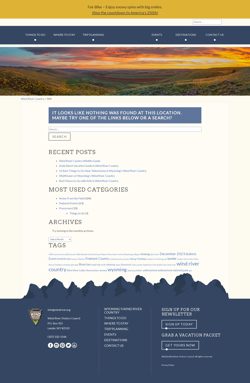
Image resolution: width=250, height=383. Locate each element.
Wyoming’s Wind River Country (123, 310)
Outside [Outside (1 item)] (66, 265)
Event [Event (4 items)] (53, 258)
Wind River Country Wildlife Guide (79, 160)
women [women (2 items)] (103, 270)
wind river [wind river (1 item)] (171, 265)
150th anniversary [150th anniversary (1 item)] (57, 254)
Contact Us (215, 34)
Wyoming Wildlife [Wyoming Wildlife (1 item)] (135, 270)
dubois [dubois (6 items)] (191, 254)
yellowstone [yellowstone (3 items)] (150, 270)
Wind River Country (125, 45)
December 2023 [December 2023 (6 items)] (172, 254)
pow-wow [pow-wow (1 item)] (74, 265)
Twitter (42, 22)
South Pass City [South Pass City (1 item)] (149, 265)
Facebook (24, 22)
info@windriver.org (59, 309)
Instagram (30, 22)
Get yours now (180, 345)
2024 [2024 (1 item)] (78, 254)
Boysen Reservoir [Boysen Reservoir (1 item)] (109, 254)
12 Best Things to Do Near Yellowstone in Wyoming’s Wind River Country (102, 170)
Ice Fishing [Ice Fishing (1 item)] (158, 259)
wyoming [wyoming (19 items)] (117, 269)
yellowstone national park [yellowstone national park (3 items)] (173, 270)
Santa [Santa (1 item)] (117, 265)
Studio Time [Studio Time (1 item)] (161, 265)
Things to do (76, 213)
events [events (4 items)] (61, 258)
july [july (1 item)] (165, 259)
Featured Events (68, 203)
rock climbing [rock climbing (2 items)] (108, 264)
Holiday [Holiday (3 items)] (141, 258)
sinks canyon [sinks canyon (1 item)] (137, 265)
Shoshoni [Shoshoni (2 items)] (126, 264)
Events (157, 34)
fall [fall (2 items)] (68, 258)
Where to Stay (64, 34)
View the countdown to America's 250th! (125, 12)
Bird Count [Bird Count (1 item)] (96, 254)
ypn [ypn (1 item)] (190, 270)
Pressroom (65, 208)
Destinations (186, 34)
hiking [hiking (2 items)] (133, 258)
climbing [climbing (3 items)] (145, 254)
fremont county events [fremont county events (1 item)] (119, 259)
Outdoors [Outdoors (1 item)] (59, 265)
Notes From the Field (71, 198)
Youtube (48, 22)
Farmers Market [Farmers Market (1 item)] (77, 259)
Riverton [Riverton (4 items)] (85, 264)
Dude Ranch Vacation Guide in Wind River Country (89, 165)
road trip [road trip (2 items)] (95, 264)
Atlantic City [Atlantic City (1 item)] (86, 254)
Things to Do (35, 34)
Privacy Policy (168, 365)
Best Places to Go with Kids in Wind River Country (88, 180)
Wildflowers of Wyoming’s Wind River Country (87, 175)
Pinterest (36, 22)
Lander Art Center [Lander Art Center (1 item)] (185, 259)
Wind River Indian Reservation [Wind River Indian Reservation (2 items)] (83, 270)
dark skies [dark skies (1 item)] (154, 254)
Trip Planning (93, 34)
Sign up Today (179, 324)
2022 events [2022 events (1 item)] (70, 254)
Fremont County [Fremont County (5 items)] (97, 258)
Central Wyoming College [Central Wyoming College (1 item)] (128, 254)
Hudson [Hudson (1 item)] (150, 259)
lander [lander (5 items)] (172, 258)
